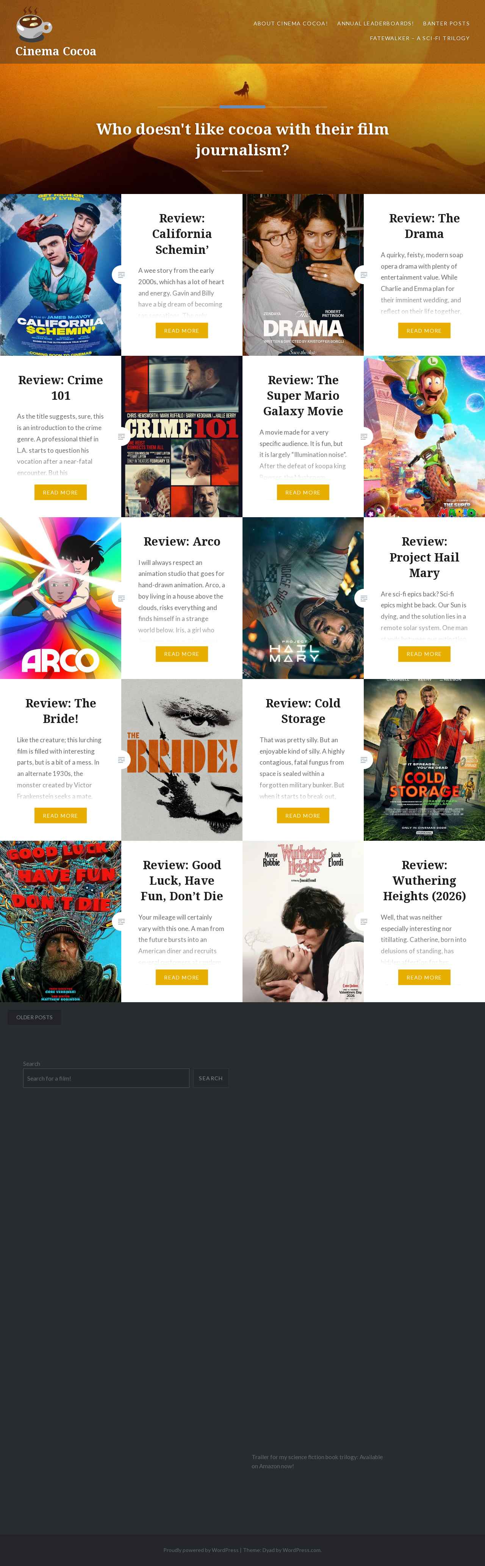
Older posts (34, 1017)
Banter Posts (446, 23)
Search (31, 1063)
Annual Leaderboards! (375, 23)
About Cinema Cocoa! (291, 23)
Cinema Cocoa (56, 51)
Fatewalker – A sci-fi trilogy (420, 38)
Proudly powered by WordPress (201, 1550)
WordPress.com (302, 1550)
